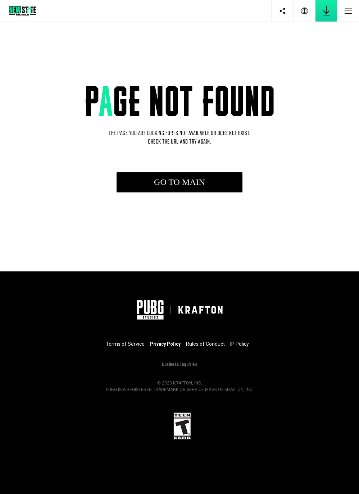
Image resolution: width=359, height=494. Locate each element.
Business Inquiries (179, 364)
